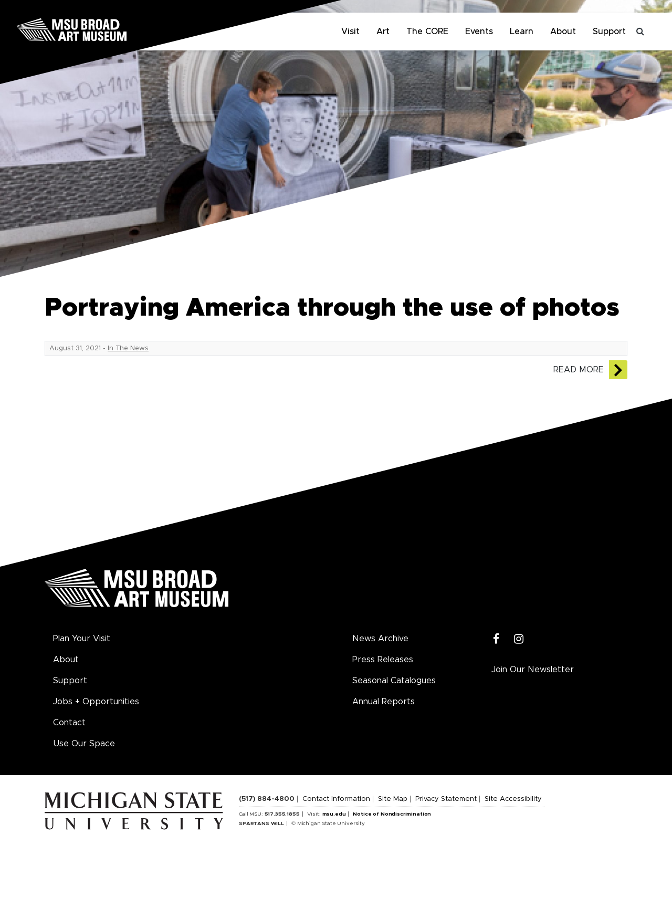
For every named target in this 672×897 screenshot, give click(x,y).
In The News (128, 348)
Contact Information (336, 799)
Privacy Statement (446, 799)
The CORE (427, 31)
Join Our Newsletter (532, 669)
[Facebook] (496, 639)
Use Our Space (84, 743)
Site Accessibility (513, 799)
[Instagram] (519, 639)
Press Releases (382, 659)
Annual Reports (383, 701)
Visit (350, 31)
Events (479, 31)
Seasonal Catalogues (394, 680)
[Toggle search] (640, 31)
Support (609, 31)
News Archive (380, 638)
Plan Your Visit (81, 638)
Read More (578, 370)
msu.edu (334, 814)
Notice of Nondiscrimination (392, 814)
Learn (521, 31)
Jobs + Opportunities (96, 701)
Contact (69, 722)
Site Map (392, 799)
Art (383, 31)
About (563, 31)
